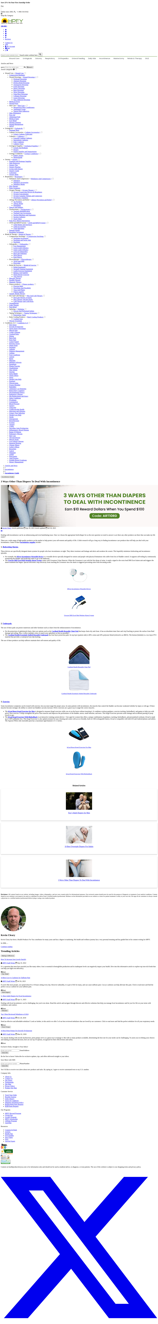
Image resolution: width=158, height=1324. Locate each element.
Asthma (11, 353)
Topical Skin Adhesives (21, 111)
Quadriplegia (13, 368)
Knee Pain (12, 340)
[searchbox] (10, 55)
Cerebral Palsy (14, 334)
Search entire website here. (29, 55)
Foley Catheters (18, 142)
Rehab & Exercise (16, 265)
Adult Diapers (6, 992)
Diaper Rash (13, 345)
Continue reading (6, 947)
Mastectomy (118, 58)
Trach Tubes (17, 219)
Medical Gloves (14, 101)
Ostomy (38, 58)
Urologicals (27, 58)
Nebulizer (16, 180)
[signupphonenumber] (10, 1064)
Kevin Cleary (6, 528)
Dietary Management (16, 462)
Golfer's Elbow (14, 447)
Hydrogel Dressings (20, 79)
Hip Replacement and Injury (18, 396)
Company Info (6, 1073)
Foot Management (19, 246)
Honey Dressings (19, 88)
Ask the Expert (10, 1141)
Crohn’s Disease (14, 332)
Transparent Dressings (20, 85)
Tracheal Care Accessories (22, 213)
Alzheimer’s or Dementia (17, 389)
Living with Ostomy (16, 169)
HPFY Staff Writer (8, 963)
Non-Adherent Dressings (21, 100)
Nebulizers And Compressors (19, 179)
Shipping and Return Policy (14, 1102)
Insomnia (12, 347)
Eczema (12, 422)
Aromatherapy (14, 303)
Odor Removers (14, 163)
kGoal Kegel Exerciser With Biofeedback (22, 717)
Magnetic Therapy (15, 282)
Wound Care (14, 58)
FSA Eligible (9, 1135)
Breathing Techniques (16, 232)
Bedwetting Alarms (11, 547)
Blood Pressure (14, 404)
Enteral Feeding (78, 58)
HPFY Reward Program (13, 1113)
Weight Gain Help (15, 379)
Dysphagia (12, 400)
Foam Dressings (18, 86)
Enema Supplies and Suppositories (25, 151)
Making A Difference (8, 956)
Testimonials (9, 1082)
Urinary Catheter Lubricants (22, 134)
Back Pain (12, 338)
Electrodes (17, 263)
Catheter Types (18, 144)
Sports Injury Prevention (17, 328)
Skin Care (13, 105)
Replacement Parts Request (14, 1104)
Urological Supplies (16, 146)
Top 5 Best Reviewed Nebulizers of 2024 (14, 1014)
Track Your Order (11, 1095)
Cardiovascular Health (16, 409)
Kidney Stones (18, 155)
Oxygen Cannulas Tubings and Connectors (27, 196)
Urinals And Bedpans (20, 148)
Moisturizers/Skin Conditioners (23, 107)
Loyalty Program (10, 1117)
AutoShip (8, 1123)
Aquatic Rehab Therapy (17, 294)
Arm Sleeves (17, 276)
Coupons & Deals (11, 1130)
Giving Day (9, 1115)
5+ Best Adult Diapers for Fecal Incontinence (16, 996)
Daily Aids (92, 58)
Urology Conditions (16, 154)
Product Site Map (11, 1088)
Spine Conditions (15, 398)
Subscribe (5, 1052)
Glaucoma (12, 407)
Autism (11, 357)
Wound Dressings (16, 77)
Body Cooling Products (17, 317)
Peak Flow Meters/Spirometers (19, 221)
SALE (147, 58)
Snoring (12, 372)
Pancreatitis (13, 456)
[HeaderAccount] (10, 46)
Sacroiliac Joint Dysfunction (18, 428)
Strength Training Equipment (23, 269)
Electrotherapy (15, 259)
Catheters (13, 136)
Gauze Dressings (19, 98)
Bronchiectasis (14, 421)
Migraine (12, 360)
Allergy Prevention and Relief (20, 200)
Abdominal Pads (14, 117)
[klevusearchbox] (40, 54)
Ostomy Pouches (15, 167)
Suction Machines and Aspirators (24, 215)
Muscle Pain (13, 330)
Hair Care (12, 436)
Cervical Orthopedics (20, 252)
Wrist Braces (17, 255)
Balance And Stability (20, 273)
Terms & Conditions (12, 1101)
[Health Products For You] (79, 21)
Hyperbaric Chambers (20, 198)
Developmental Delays (17, 392)
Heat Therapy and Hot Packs (23, 299)
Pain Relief (13, 307)
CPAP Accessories (19, 226)
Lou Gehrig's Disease (16, 441)
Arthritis (12, 349)
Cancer (11, 451)
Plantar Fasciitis (14, 366)
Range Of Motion (15, 432)
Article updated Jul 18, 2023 (45, 528)
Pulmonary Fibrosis (15, 434)
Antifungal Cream (19, 109)
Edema (11, 336)
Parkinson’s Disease (16, 394)
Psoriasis (12, 381)
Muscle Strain (14, 439)
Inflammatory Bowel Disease (19, 430)
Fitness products (15, 284)
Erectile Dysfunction (16, 327)
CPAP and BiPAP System (18, 223)
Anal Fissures (13, 458)
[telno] (6, 44)
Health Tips (9, 1134)
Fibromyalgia (13, 383)
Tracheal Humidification (21, 211)
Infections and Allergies (17, 411)
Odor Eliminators (15, 113)
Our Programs (5, 1110)
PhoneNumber (24, 1063)
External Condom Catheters (22, 138)
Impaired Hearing (15, 443)
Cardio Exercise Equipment (22, 271)
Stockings (16, 242)
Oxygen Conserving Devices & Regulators (27, 192)
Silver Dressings (18, 92)
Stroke (11, 417)
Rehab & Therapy (134, 58)
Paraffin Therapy (15, 280)
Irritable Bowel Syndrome (18, 460)
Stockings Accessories (20, 238)
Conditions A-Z (11, 323)
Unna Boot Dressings (20, 94)
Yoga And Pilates (19, 290)
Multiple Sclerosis (15, 362)
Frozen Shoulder (14, 385)
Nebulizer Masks (19, 184)
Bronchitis (12, 449)
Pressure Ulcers (14, 343)
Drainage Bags (14, 130)
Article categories (8, 69)
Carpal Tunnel (14, 342)
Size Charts (9, 1137)
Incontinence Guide (8, 477)
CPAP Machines (18, 228)
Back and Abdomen (20, 253)
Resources (4, 1126)
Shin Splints (13, 370)
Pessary (16, 150)
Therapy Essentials (15, 321)
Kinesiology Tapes (19, 315)
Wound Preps (13, 103)
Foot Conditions (14, 355)
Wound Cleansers (15, 122)
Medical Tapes (14, 119)
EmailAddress (24, 1050)
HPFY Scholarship (11, 1119)
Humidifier (17, 205)
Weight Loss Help (15, 415)
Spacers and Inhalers (16, 207)
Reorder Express (10, 1097)
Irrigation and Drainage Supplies (20, 161)
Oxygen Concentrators (20, 194)
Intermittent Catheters (20, 140)
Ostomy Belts (13, 174)
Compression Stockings (18, 236)
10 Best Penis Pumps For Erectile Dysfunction (16, 1031)
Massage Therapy (15, 278)
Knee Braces (17, 257)
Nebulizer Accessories (20, 182)
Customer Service (7, 1091)
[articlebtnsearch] (29, 67)
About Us (8, 1077)
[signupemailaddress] (10, 1050)
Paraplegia (12, 364)
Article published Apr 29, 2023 (23, 528)
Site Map (8, 1084)
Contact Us (9, 43)
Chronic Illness (14, 445)
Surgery (11, 406)
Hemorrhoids (17, 157)
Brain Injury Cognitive (17, 390)
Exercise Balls (18, 286)
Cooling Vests (18, 319)
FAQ (6, 1139)
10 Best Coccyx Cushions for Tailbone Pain (15, 978)
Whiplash (12, 453)
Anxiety (12, 424)
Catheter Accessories (17, 132)
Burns (11, 359)
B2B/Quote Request (11, 1106)
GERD (11, 454)
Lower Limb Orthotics (20, 248)
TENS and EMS (18, 261)
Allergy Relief (18, 203)
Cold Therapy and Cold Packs (23, 301)
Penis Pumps (6, 1027)
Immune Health (14, 230)
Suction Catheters (19, 217)
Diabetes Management (16, 351)
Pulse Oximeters (14, 188)
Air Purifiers (17, 202)
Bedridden (12, 387)
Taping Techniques (16, 313)
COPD (11, 426)
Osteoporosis (13, 419)
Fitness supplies (18, 292)
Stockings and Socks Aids (22, 240)
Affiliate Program (11, 1121)
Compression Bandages (17, 75)
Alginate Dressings (19, 81)
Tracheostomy (14, 209)
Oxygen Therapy (15, 190)
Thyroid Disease (14, 438)
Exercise (6, 702)
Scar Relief (13, 121)
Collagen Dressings (20, 96)
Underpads (7, 624)
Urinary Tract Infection (17, 413)
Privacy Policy (10, 1086)
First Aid (12, 115)
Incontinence (104, 58)
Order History (9, 1099)
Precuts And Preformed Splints (23, 311)
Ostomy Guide (14, 171)
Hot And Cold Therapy (17, 296)
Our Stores (8, 1080)
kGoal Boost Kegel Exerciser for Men (21, 711)
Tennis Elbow (13, 375)
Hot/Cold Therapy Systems (22, 298)
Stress (11, 377)
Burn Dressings (18, 90)
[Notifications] (7, 48)
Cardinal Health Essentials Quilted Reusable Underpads (28, 635)
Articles (7, 1132)
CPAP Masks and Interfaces (22, 225)
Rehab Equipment (19, 267)
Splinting (13, 309)
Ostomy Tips (13, 165)
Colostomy (13, 173)
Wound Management (16, 124)
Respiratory (50, 58)
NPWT (11, 126)
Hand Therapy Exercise (21, 275)
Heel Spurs (13, 325)
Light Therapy (14, 305)
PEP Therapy (13, 186)
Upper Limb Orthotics (20, 250)
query (3, 67)
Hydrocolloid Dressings (21, 83)
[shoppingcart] (81, 50)
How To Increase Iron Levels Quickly (13, 959)
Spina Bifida (13, 374)
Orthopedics (63, 58)
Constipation (13, 402)
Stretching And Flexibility (22, 288)
